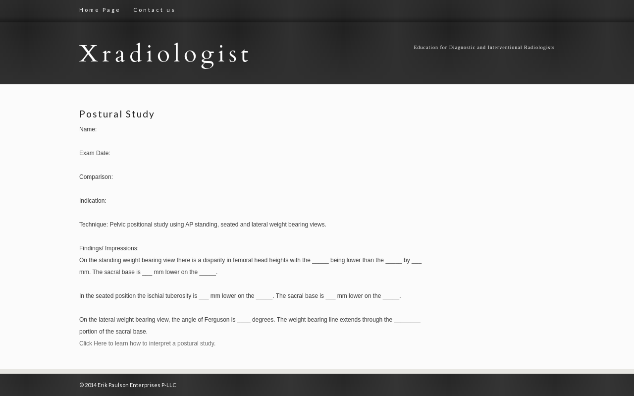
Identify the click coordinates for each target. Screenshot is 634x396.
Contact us (154, 9)
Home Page (100, 9)
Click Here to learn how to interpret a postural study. (147, 343)
